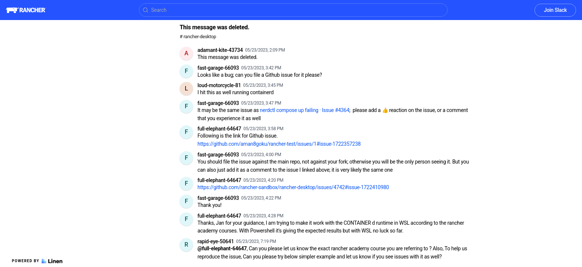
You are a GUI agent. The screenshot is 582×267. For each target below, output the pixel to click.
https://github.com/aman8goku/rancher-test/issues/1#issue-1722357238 (279, 144)
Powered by (37, 261)
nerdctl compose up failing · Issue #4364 (304, 110)
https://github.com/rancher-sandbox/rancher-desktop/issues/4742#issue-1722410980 (293, 187)
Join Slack (555, 10)
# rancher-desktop (198, 36)
